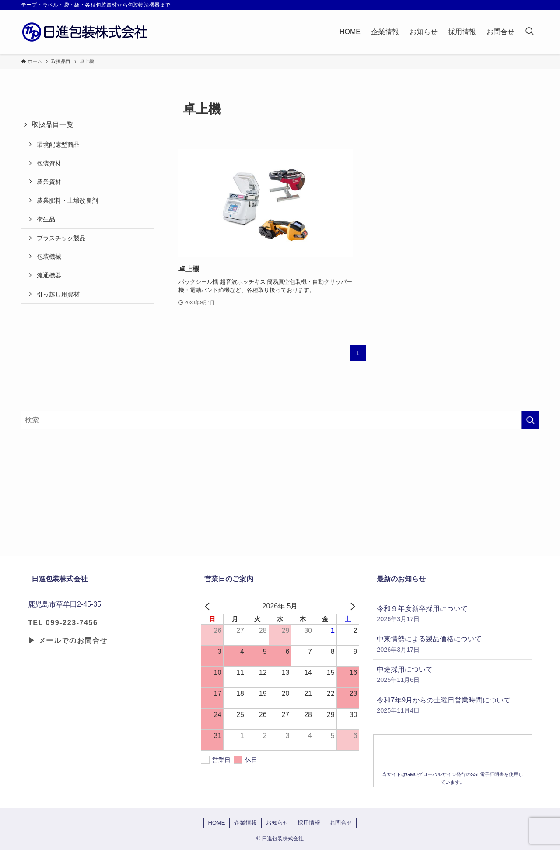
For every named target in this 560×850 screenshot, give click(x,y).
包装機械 (49, 256)
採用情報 (309, 822)
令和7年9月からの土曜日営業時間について (452, 705)
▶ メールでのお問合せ (68, 640)
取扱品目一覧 (53, 124)
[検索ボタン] (529, 32)
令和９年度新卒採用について (452, 614)
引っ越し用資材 (58, 294)
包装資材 (49, 163)
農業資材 (49, 181)
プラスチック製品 (61, 238)
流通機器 (49, 275)
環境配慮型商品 (58, 144)
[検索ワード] (280, 420)
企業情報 (245, 822)
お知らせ (277, 822)
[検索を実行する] (530, 420)
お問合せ (340, 822)
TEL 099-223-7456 (63, 622)
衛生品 (46, 219)
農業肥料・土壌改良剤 (67, 200)
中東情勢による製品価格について (452, 644)
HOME (216, 822)
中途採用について (452, 675)
